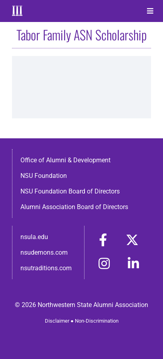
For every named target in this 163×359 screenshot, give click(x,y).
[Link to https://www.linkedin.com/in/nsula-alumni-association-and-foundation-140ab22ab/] (133, 263)
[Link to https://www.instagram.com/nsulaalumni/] (104, 263)
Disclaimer (57, 321)
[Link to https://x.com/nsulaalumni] (132, 239)
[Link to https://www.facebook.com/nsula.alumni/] (103, 239)
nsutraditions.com (46, 268)
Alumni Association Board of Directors (74, 207)
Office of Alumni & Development (65, 160)
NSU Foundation (43, 176)
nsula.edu (34, 237)
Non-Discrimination (97, 321)
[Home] (21, 11)
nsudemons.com (44, 252)
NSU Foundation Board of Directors (70, 191)
